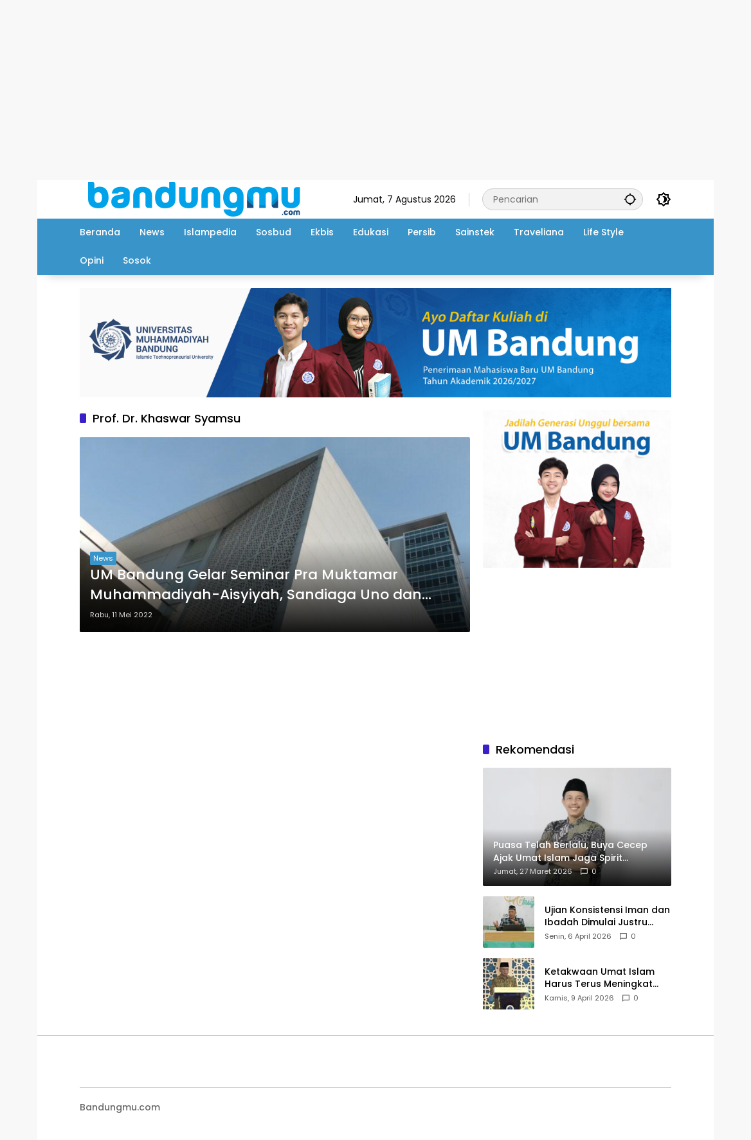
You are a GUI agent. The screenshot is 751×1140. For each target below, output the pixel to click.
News (103, 558)
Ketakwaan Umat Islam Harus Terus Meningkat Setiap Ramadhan (600, 978)
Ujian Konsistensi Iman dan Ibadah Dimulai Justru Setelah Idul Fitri (607, 916)
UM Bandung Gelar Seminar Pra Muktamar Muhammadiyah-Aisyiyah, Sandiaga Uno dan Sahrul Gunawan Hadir (256, 585)
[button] (630, 199)
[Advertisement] (375, 90)
